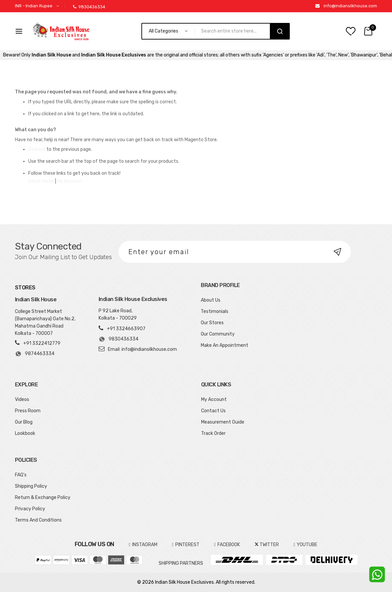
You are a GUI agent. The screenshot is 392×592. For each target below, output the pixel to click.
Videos (22, 399)
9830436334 (89, 6)
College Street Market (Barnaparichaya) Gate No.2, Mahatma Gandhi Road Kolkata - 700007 (45, 322)
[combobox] (235, 31)
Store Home (41, 181)
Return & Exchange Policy (42, 497)
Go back (36, 149)
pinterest (185, 545)
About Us (210, 300)
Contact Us (213, 411)
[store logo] (61, 31)
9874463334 (34, 353)
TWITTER (267, 544)
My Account (70, 181)
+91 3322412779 (41, 343)
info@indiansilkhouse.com (350, 5)
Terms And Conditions (38, 520)
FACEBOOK (227, 545)
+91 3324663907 (126, 329)
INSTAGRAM (143, 545)
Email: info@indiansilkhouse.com (142, 349)
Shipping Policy (31, 486)
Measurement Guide (222, 422)
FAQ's (21, 475)
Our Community (218, 334)
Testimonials (214, 311)
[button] (38, 6)
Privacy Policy (30, 509)
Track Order (213, 433)
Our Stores (212, 323)
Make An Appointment (224, 345)
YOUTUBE (305, 545)
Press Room (27, 411)
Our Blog (24, 422)
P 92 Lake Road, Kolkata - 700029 (118, 314)
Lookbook (25, 433)
